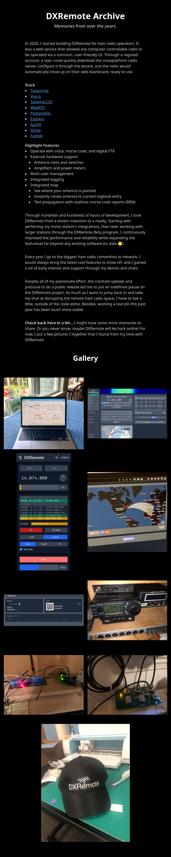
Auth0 (36, 124)
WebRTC (38, 107)
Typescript (40, 90)
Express (37, 119)
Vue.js (36, 96)
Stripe (36, 130)
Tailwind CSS (42, 102)
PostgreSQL (41, 113)
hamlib (37, 136)
